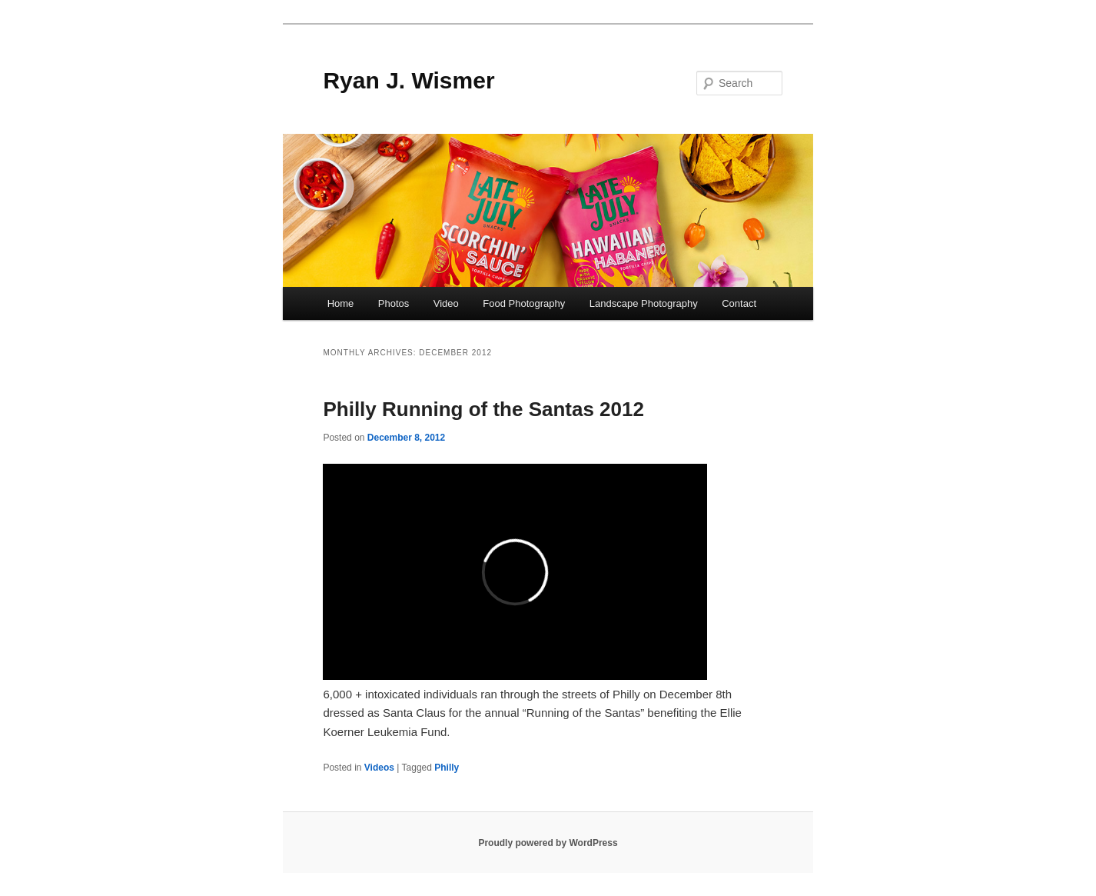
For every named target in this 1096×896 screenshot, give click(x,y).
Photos (393, 303)
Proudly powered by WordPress (547, 843)
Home (340, 303)
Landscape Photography (644, 303)
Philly (446, 767)
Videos (379, 767)
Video (446, 303)
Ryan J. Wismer (408, 80)
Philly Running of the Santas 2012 (483, 409)
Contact (739, 303)
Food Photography (524, 303)
